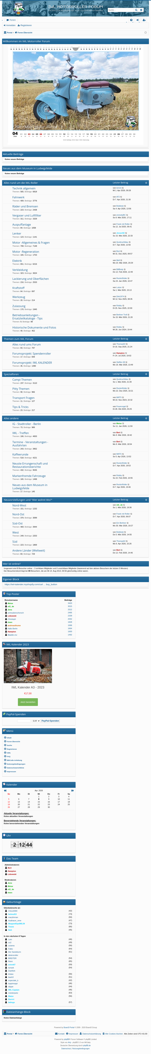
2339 (70, 616)
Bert (118, 432)
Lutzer (119, 287)
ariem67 (11, 965)
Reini (10, 961)
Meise (119, 423)
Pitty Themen (20, 389)
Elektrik (17, 261)
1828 (70, 622)
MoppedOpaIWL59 (16, 924)
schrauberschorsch (16, 613)
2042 (70, 619)
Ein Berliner (121, 523)
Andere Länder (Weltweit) (28, 550)
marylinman (13, 917)
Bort (118, 251)
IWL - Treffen (20, 433)
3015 (70, 606)
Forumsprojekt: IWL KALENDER (32, 363)
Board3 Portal (69, 1027)
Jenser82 (120, 233)
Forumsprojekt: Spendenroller (31, 353)
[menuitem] (131, 20)
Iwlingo (11, 1002)
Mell (118, 260)
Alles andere (11, 418)
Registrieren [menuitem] (145, 20)
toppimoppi (13, 983)
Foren (13, 19)
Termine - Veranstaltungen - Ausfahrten (30, 443)
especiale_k (13, 980)
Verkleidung (20, 270)
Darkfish (11, 971)
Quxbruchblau (122, 242)
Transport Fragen (23, 398)
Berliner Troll (121, 315)
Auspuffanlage (21, 224)
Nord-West (19, 505)
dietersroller (13, 955)
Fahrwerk (18, 197)
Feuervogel (121, 406)
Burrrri (11, 999)
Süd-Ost (17, 523)
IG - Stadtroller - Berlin (26, 424)
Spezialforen (11, 374)
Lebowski (12, 616)
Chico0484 (12, 911)
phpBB (66, 1039)
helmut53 (12, 914)
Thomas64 (120, 344)
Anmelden (10, 25)
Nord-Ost (18, 514)
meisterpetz (13, 993)
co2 (9, 942)
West (15, 532)
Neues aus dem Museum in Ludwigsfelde (29, 486)
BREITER (12, 958)
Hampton (120, 353)
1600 (70, 631)
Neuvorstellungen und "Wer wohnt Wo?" (28, 499)
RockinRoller (121, 278)
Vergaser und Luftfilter (26, 215)
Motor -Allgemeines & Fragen (31, 242)
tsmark (11, 968)
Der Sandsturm (14, 952)
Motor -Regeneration (25, 252)
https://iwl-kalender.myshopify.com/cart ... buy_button (31, 584)
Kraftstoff (18, 288)
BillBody (119, 269)
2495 (70, 613)
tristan (10, 974)
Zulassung (18, 306)
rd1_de (119, 505)
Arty (69, 1042)
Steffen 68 (120, 362)
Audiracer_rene (14, 921)
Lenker (16, 233)
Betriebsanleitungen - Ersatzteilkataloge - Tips (27, 316)
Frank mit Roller (123, 224)
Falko (10, 949)
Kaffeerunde (20, 454)
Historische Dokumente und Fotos (34, 327)
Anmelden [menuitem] (138, 20)
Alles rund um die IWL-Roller (21, 182)
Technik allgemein (23, 188)
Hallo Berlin (12, 629)
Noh (10, 930)
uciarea (11, 946)
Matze (11, 996)
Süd (14, 541)
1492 (70, 635)
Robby (119, 306)
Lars (10, 939)
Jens (10, 610)
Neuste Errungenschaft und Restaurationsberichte (30, 465)
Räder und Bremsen (25, 206)
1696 (70, 625)
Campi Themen (22, 380)
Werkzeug (18, 297)
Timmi (11, 927)
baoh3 (11, 977)
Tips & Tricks (20, 407)
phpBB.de (87, 1045)
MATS (119, 397)
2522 (70, 609)
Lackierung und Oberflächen (30, 279)
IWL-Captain (13, 990)
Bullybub (120, 206)
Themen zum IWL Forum (18, 339)
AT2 (118, 197)
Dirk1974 (120, 296)
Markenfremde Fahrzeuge (29, 476)
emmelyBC (121, 215)
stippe (10, 987)
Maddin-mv (12, 635)
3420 (70, 603)
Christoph (12, 619)
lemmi (118, 188)
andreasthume (14, 625)
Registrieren (26, 25)
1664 (70, 628)
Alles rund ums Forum (26, 344)
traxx (10, 622)
